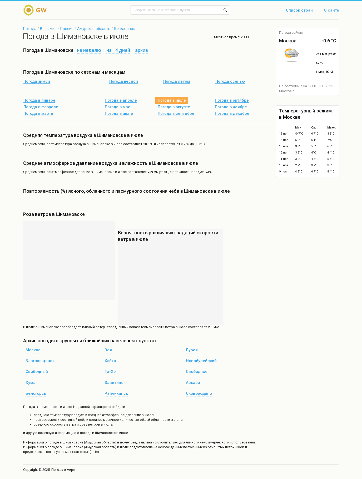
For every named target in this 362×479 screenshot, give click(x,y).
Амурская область (93, 29)
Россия (66, 29)
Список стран (299, 10)
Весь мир (48, 29)
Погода (29, 29)
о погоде (52, 442)
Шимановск (124, 29)
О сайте (331, 10)
